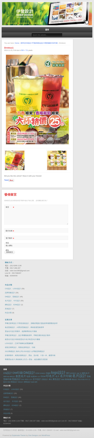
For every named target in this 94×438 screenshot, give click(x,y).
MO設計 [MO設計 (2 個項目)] (73, 373)
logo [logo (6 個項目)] (48, 373)
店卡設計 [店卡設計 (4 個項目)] (37, 379)
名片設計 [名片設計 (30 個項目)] (79, 376)
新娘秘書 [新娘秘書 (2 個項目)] (68, 379)
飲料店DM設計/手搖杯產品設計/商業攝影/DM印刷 (39, 43)
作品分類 (8, 313)
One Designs (33, 435)
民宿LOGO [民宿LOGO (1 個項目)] (84, 379)
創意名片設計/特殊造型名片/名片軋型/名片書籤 (22, 339)
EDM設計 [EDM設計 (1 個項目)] (43, 373)
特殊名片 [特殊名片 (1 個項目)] (21, 382)
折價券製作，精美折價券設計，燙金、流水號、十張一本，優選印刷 (30, 355)
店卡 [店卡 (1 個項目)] (30, 379)
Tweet (6, 180)
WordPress (46, 435)
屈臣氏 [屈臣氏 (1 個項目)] (27, 379)
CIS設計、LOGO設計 (13, 289)
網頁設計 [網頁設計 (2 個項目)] (27, 382)
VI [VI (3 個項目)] (80, 373)
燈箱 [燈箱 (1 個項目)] (8, 382)
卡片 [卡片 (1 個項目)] (38, 376)
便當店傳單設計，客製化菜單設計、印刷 (20, 347)
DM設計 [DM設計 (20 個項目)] (29, 372)
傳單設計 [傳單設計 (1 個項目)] (12, 376)
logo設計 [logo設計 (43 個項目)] (58, 372)
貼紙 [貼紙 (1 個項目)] (32, 382)
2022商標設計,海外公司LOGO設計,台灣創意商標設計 (25, 351)
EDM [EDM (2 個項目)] (37, 373)
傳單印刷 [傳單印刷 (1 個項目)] (6, 376)
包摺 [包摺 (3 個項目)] (28, 376)
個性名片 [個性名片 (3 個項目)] (86, 373)
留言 (10, 207)
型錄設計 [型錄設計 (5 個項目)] (16, 379)
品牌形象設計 (10, 293)
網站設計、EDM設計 (12, 305)
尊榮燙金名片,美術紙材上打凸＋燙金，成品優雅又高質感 (26, 359)
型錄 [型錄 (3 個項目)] (89, 376)
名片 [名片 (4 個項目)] (57, 376)
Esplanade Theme (18, 435)
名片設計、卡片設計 (12, 301)
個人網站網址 (9, 248)
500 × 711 (24, 50)
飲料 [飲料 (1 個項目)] (36, 382)
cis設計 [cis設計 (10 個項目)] (7, 372)
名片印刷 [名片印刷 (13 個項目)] (66, 376)
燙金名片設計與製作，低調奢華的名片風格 (21, 331)
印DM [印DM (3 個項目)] (43, 376)
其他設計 (8, 309)
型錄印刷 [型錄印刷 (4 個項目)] (7, 379)
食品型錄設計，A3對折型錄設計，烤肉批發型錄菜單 (24, 327)
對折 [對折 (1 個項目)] (22, 379)
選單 (47, 30)
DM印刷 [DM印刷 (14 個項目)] (18, 372)
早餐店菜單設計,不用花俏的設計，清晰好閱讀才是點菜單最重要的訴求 (31, 323)
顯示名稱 (10, 231)
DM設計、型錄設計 (12, 297)
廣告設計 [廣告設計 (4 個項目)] (56, 379)
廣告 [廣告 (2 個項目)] (50, 379)
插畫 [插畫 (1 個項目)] (62, 379)
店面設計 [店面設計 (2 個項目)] (44, 379)
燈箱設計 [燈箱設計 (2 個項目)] (14, 382)
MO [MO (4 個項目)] (68, 373)
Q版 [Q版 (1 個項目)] (78, 373)
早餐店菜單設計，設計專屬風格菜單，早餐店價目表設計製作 (27, 335)
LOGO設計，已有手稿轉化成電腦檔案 (19, 343)
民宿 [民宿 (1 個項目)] (79, 379)
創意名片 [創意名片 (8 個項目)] (21, 376)
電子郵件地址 (10, 240)
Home (17, 43)
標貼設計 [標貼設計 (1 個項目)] (74, 379)
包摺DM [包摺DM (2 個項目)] (34, 376)
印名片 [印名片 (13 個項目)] (50, 376)
